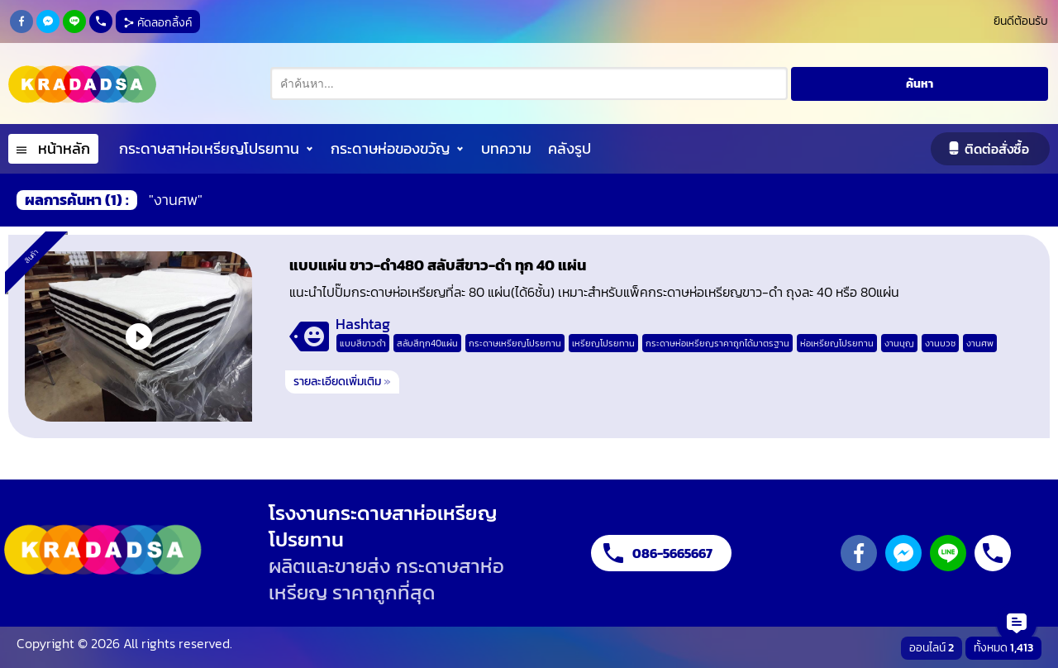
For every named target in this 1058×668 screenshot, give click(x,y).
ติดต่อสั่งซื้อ (997, 149)
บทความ (506, 148)
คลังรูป (569, 148)
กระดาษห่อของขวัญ (390, 148)
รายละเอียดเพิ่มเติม (342, 381)
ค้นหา (919, 84)
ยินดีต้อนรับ (1021, 21)
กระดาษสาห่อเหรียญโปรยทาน (209, 148)
